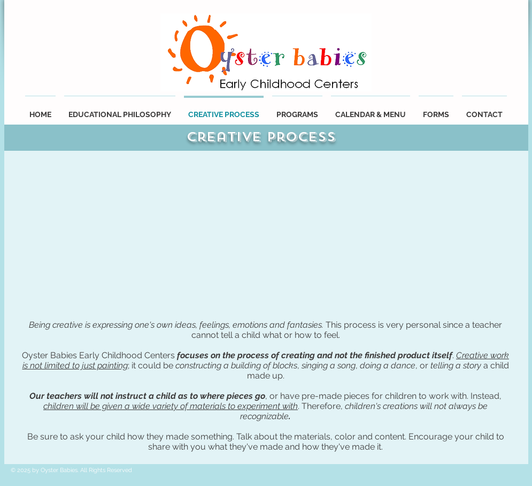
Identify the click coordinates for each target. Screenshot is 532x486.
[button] (370, 110)
